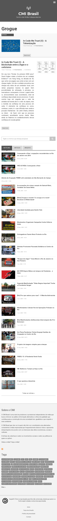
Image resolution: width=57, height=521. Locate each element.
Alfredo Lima (33, 464)
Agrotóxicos (6, 464)
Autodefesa (38, 484)
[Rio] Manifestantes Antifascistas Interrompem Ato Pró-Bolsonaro (35, 321)
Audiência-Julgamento (30, 481)
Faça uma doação (28, 510)
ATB (30, 479)
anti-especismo (24, 469)
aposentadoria (39, 471)
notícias (8, 148)
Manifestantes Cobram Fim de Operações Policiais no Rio (36, 309)
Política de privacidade (29, 514)
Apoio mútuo (29, 471)
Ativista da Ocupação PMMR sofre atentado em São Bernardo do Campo (26, 178)
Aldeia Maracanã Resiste (21, 464)
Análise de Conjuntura (19, 467)
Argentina (48, 471)
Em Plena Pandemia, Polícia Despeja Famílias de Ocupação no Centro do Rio (34, 333)
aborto (12, 462)
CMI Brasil (28, 13)
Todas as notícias (28, 393)
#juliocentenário (7, 459)
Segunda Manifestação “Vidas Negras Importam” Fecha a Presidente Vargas (34, 284)
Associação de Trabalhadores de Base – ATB (15, 479)
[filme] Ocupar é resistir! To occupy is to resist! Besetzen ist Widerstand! (33, 199)
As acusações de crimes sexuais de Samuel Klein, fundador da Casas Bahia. (34, 187)
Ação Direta (36, 462)
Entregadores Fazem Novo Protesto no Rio (32, 234)
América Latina (6, 467)
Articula (25, 474)
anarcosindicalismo (33, 467)
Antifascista (48, 469)
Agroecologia (49, 462)
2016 (30, 459)
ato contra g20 (6, 481)
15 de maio (17, 459)
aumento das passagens (9, 484)
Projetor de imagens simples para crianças (32, 344)
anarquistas (6, 469)
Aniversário (14, 469)
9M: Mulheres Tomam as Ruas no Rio (30, 369)
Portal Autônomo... (39, 45)
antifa (32, 469)
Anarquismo (44, 467)
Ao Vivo (22, 471)
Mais (3, 487)
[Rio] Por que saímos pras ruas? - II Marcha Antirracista (32, 296)
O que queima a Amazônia (26, 381)
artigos (17, 148)
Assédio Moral (48, 476)
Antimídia (5, 471)
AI (11, 464)
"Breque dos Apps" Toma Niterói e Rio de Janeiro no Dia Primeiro (35, 260)
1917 (23, 459)
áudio (40, 481)
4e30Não (35, 459)
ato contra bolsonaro (39, 479)
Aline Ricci (42, 464)
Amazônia (49, 464)
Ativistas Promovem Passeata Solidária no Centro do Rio (35, 248)
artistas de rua (6, 476)
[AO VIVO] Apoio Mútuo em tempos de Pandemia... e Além (35, 272)
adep (42, 462)
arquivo (28, 148)
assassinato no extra (28, 476)
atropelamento (17, 481)
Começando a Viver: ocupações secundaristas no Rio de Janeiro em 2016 (35, 154)
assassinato (16, 476)
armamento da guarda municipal (12, 474)
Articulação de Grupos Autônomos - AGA (42, 474)
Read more (27, 55)
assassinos (39, 476)
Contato (28, 517)
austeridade (21, 484)
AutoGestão (47, 484)
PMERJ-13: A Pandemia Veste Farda (29, 357)
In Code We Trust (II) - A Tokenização (35, 42)
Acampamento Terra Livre (23, 462)
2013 (26, 459)
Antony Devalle (13, 471)
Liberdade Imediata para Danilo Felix (29, 210)
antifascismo (39, 469)
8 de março (5, 462)
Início (28, 507)
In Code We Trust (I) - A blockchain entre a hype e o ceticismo (14, 65)
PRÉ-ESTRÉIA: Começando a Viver (29, 166)
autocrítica (30, 484)
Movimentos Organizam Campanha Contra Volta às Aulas (34, 223)
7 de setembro (44, 459)
